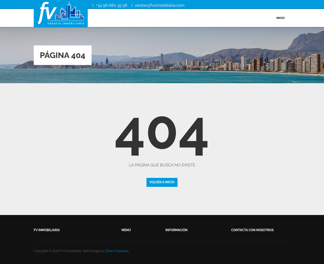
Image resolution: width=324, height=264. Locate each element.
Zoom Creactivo (117, 251)
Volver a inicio (162, 182)
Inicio (280, 18)
